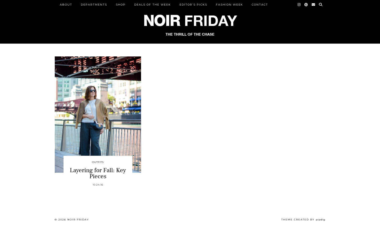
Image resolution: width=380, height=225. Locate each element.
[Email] (314, 4)
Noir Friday (78, 219)
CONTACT (260, 4)
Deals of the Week (152, 4)
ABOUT (66, 4)
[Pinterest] (306, 4)
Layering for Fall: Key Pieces (98, 173)
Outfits (98, 162)
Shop (121, 4)
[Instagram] (299, 4)
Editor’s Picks (193, 4)
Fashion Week (229, 4)
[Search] (321, 4)
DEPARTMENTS (94, 4)
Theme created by (303, 219)
